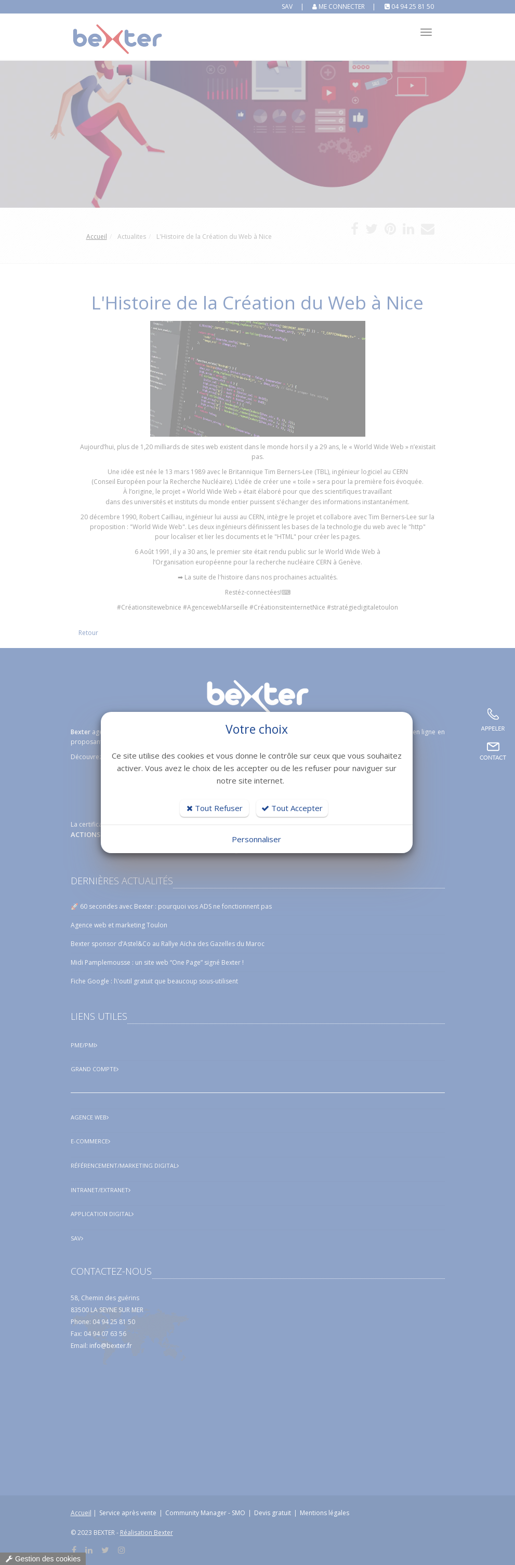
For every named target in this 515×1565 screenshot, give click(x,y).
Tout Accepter (292, 808)
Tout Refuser (215, 808)
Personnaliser (256, 839)
